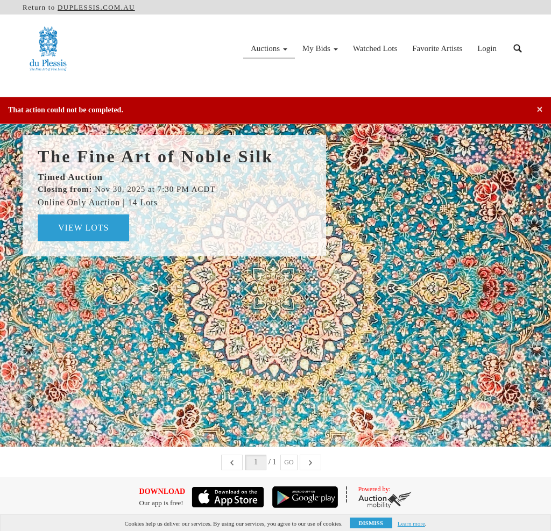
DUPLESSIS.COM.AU (96, 7)
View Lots (83, 227)
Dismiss (371, 523)
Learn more (411, 523)
